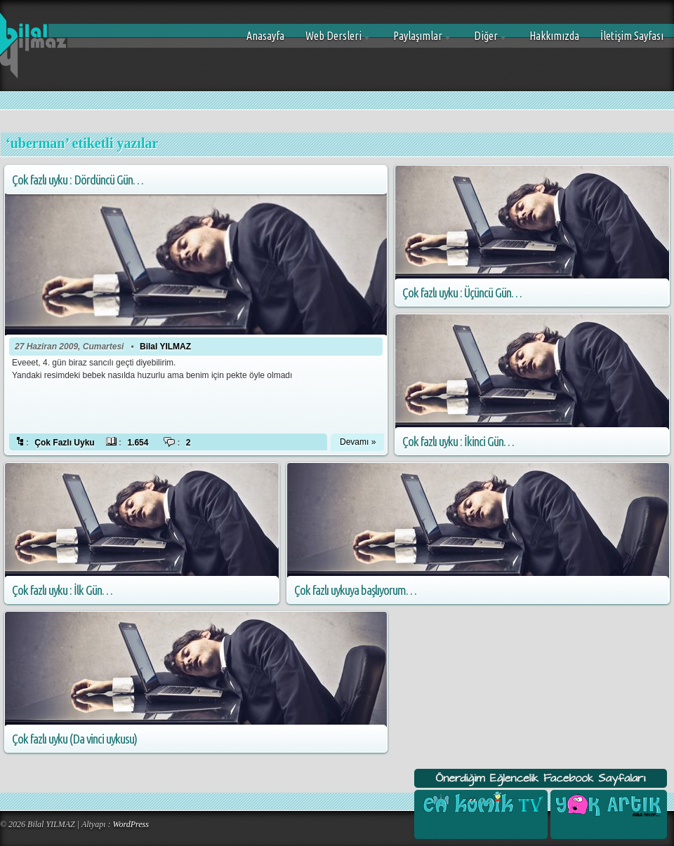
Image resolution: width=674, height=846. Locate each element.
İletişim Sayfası (631, 35)
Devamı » (358, 442)
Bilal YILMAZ (165, 346)
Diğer (485, 41)
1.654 (137, 443)
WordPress (131, 824)
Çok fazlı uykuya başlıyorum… (355, 590)
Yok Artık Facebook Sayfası (607, 803)
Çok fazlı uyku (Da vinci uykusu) (74, 739)
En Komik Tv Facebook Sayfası (481, 803)
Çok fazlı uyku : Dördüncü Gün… (77, 180)
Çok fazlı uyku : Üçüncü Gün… (462, 293)
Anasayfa (265, 35)
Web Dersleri (333, 41)
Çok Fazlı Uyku (64, 443)
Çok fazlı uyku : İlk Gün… (62, 590)
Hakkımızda (554, 35)
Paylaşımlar (417, 41)
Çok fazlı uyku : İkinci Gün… (458, 441)
